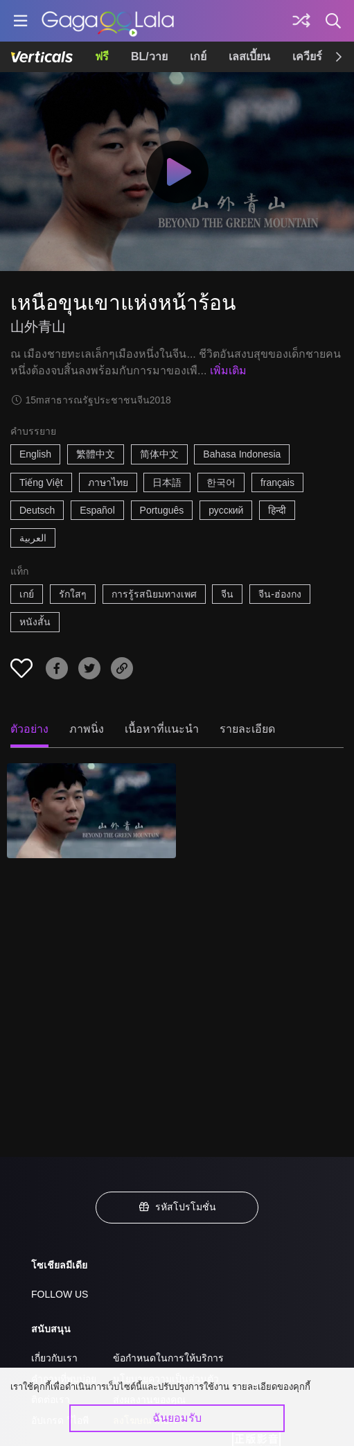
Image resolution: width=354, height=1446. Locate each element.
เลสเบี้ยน (249, 56)
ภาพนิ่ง (86, 729)
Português (162, 510)
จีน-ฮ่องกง (279, 594)
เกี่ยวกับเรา (54, 1358)
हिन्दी (277, 510)
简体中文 (159, 454)
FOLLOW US (59, 1294)
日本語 (167, 482)
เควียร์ (307, 56)
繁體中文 (95, 454)
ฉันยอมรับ (177, 1418)
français (277, 482)
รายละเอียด (247, 729)
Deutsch (37, 510)
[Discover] (301, 20)
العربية (32, 537)
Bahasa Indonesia (242, 454)
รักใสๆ (73, 594)
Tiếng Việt (41, 482)
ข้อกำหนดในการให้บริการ (168, 1358)
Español (97, 510)
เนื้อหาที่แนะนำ (162, 729)
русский (226, 510)
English (35, 454)
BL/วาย (149, 56)
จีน (227, 594)
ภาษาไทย (108, 482)
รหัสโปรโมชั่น (177, 1206)
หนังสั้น (35, 621)
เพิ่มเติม (228, 370)
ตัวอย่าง (29, 729)
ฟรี (102, 56)
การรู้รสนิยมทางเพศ (154, 594)
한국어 (221, 482)
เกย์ (198, 56)
